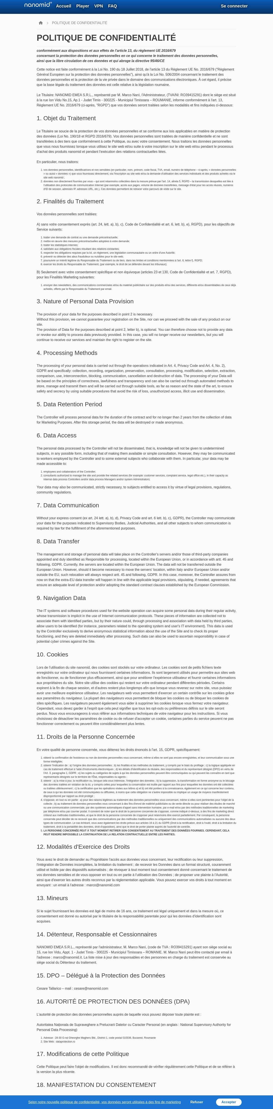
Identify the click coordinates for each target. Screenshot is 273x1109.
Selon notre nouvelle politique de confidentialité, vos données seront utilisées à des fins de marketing (104, 1102)
